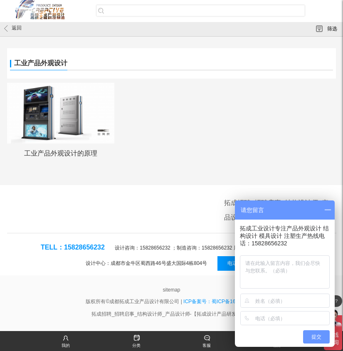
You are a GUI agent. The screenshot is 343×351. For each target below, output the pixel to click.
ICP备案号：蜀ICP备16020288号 (220, 301)
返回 (13, 28)
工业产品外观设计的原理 (60, 153)
